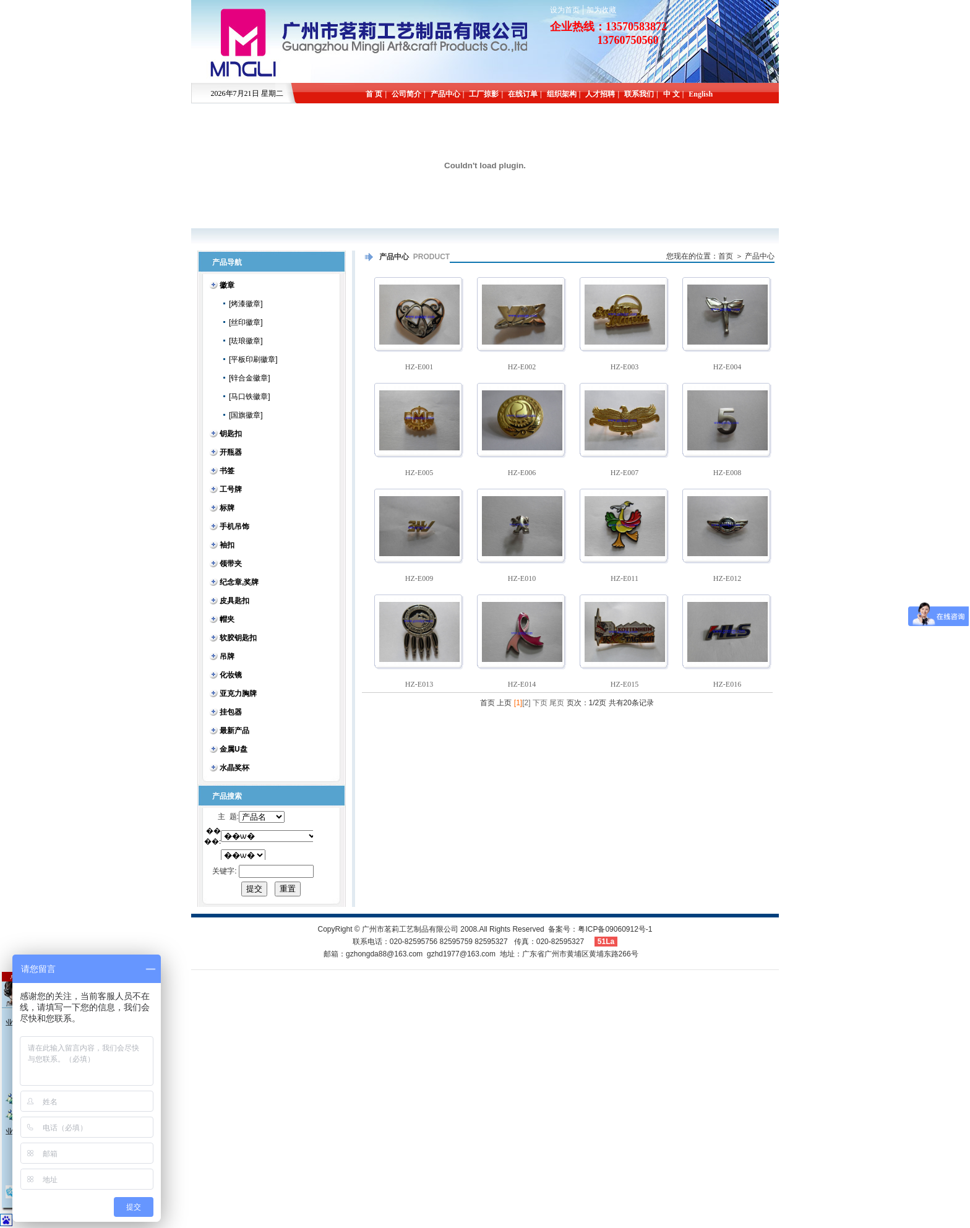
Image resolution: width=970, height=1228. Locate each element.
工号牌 (231, 489)
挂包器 (231, 712)
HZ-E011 (624, 578)
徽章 (227, 285)
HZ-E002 (522, 367)
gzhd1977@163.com (461, 954)
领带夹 (231, 563)
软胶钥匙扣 (238, 637)
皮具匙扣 (234, 600)
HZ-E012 (727, 578)
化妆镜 (231, 675)
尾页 (556, 702)
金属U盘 (233, 749)
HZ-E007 (624, 472)
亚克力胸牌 (238, 693)
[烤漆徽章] (241, 303)
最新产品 (234, 730)
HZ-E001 (419, 367)
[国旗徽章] (241, 415)
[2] (526, 702)
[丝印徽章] (241, 322)
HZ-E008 (727, 472)
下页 (540, 702)
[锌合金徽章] (245, 378)
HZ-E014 (522, 684)
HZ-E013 (419, 684)
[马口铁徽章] (245, 396)
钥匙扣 (231, 433)
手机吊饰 (234, 526)
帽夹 (227, 619)
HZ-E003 (624, 367)
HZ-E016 (727, 684)
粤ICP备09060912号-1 (615, 929)
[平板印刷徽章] (249, 359)
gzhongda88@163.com (384, 954)
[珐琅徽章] (241, 341)
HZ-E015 (624, 684)
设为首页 (565, 10)
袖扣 (227, 545)
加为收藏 (601, 10)
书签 (227, 470)
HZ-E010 (522, 578)
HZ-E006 (522, 472)
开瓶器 (231, 452)
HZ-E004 (727, 367)
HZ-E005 (419, 472)
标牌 (227, 508)
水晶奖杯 (234, 767)
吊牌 (227, 656)
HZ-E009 (419, 578)
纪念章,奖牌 (239, 582)
